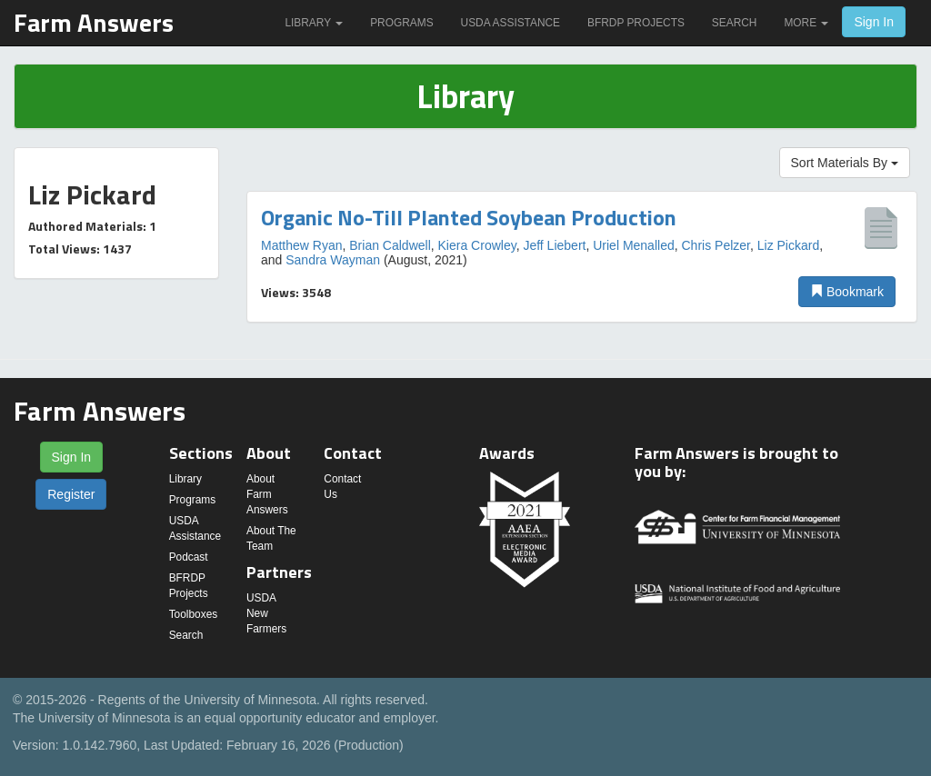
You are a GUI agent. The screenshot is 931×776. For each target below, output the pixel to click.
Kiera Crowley (477, 245)
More (806, 22)
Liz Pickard (788, 245)
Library (314, 22)
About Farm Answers (267, 494)
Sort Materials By (844, 162)
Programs (401, 22)
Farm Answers (94, 22)
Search (734, 22)
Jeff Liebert (554, 245)
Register (71, 494)
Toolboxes (193, 614)
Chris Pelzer (715, 245)
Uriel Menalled (633, 245)
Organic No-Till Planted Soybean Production (468, 217)
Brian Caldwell (389, 245)
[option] (581, 257)
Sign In (874, 22)
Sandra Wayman (332, 260)
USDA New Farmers (266, 613)
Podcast (188, 557)
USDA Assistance (510, 22)
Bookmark (847, 291)
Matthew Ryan (301, 245)
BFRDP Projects (636, 22)
